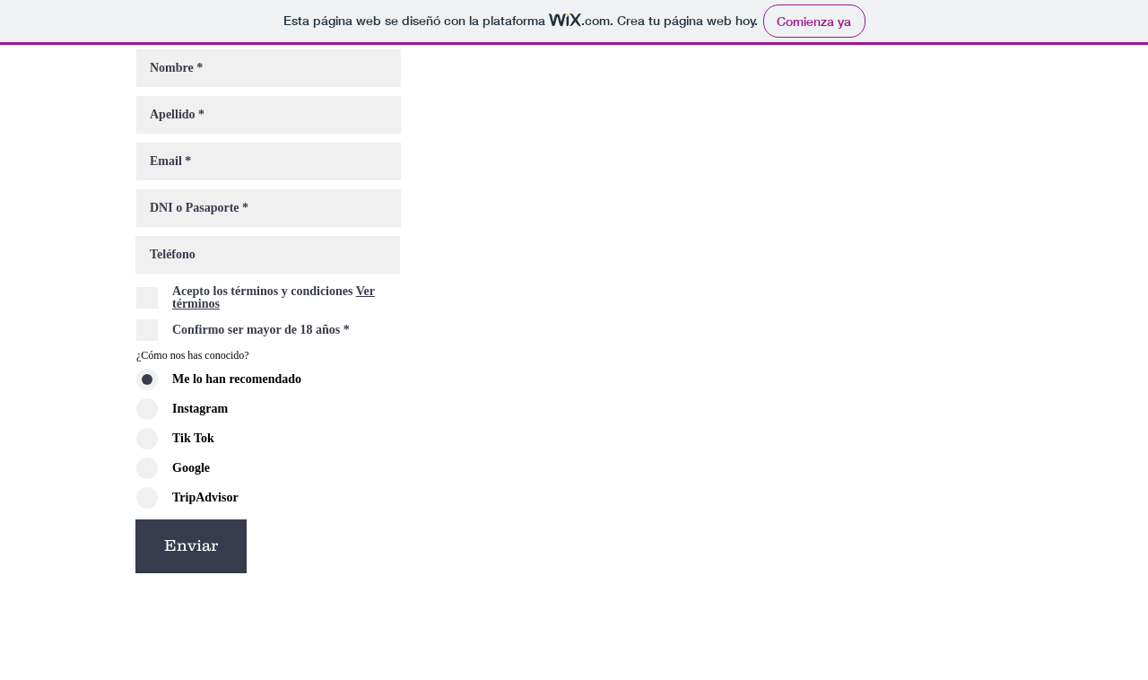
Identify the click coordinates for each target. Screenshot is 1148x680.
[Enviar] (191, 546)
